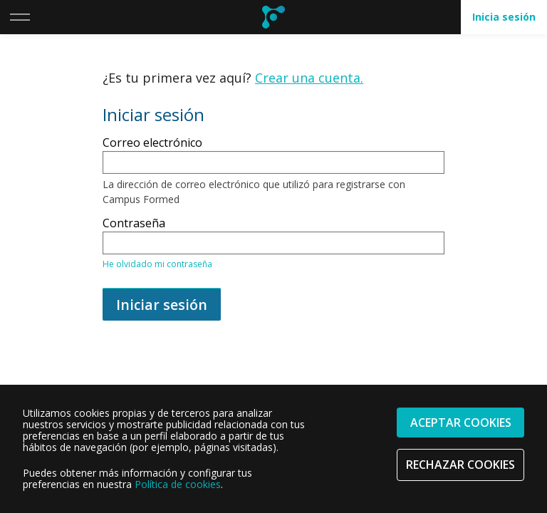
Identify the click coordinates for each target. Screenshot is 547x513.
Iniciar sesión (161, 304)
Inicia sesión (504, 17)
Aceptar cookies (460, 422)
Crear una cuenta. (309, 77)
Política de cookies (178, 484)
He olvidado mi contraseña (157, 264)
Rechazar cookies (460, 464)
